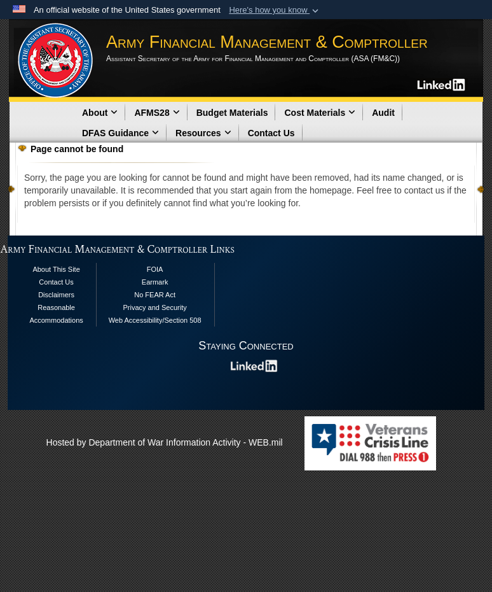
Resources (203, 133)
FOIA (155, 269)
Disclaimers (56, 295)
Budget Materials (232, 113)
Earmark (155, 282)
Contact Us (271, 133)
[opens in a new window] (442, 84)
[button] (275, 10)
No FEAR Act (154, 295)
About (100, 113)
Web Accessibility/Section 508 (155, 320)
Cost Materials (319, 113)
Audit (383, 113)
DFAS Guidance (120, 133)
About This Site (55, 269)
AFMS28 (156, 113)
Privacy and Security (154, 307)
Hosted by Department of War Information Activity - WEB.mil (164, 442)
